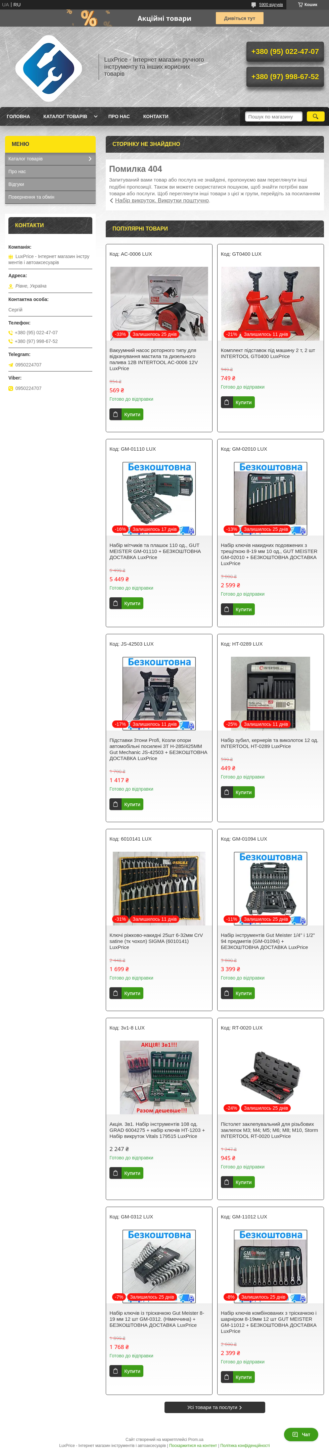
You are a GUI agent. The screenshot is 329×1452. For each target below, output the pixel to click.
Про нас (119, 116)
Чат (301, 1435)
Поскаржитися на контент (193, 1445)
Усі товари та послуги (212, 1407)
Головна (18, 116)
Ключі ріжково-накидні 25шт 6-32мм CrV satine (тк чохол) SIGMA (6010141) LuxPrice (156, 941)
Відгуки (16, 184)
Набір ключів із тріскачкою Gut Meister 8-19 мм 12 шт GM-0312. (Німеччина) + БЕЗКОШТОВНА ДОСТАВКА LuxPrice (156, 1319)
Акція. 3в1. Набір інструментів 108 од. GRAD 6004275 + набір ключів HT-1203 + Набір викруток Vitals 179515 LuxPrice (157, 1130)
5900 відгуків (271, 4)
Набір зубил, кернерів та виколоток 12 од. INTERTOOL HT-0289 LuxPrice (270, 743)
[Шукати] (316, 116)
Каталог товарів (65, 116)
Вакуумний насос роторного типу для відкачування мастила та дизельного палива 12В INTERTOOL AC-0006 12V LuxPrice (153, 359)
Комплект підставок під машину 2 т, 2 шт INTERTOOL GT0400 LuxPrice (268, 353)
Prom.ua (195, 1439)
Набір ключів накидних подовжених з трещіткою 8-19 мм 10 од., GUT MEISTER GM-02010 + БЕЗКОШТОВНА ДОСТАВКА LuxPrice (269, 554)
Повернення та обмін (31, 197)
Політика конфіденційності (245, 1445)
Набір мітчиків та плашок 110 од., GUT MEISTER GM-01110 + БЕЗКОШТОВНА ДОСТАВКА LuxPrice (155, 551)
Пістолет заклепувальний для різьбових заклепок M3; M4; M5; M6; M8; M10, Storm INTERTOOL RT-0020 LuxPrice (269, 1130)
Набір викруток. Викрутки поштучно (162, 200)
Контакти (156, 116)
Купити (132, 414)
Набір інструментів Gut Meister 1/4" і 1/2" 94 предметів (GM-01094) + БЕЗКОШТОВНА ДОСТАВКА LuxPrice (268, 941)
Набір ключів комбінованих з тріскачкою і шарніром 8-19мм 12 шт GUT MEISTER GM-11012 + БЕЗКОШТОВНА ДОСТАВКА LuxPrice (269, 1322)
